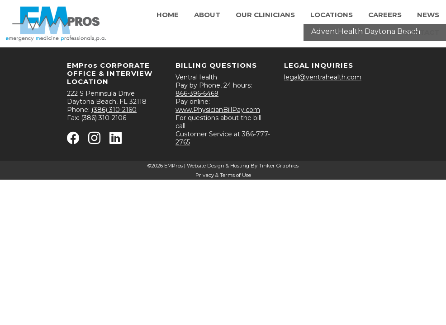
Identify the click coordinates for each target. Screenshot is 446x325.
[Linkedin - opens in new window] (115, 140)
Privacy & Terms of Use (223, 175)
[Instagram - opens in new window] (94, 140)
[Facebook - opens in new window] (73, 140)
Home (168, 14)
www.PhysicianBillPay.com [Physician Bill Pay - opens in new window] (218, 110)
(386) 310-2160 (114, 110)
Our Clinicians (265, 14)
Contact (421, 32)
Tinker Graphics (279, 165)
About (207, 14)
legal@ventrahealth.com (322, 77)
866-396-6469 (197, 93)
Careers (385, 14)
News (428, 14)
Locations (331, 14)
